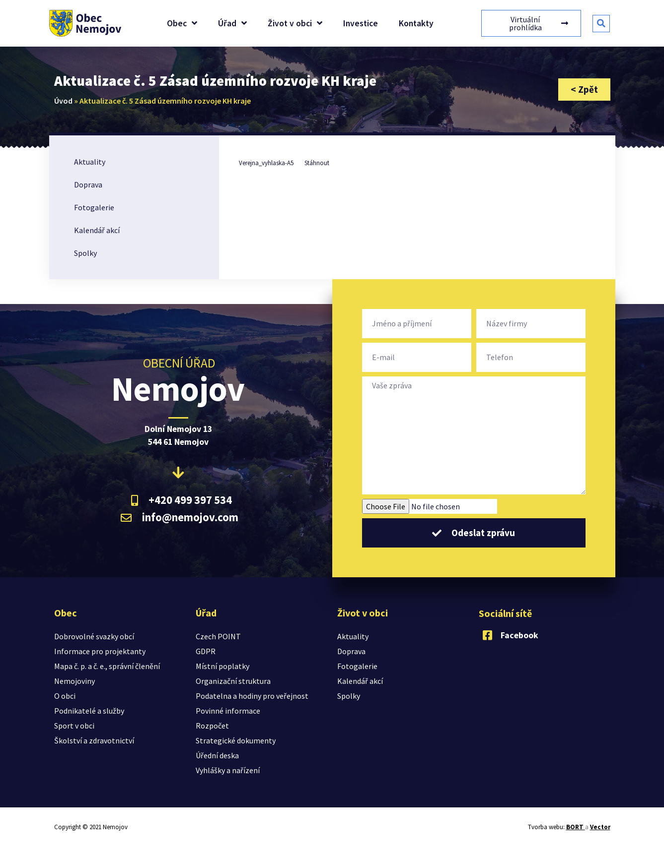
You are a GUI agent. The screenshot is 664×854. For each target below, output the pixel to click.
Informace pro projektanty (100, 651)
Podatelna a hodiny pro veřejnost (252, 696)
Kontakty (416, 23)
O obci (64, 696)
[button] (601, 23)
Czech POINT (218, 636)
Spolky (85, 253)
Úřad (232, 23)
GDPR (206, 651)
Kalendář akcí (97, 230)
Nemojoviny (74, 681)
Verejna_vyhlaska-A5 (266, 163)
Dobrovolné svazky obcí (94, 636)
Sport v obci (74, 726)
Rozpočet (212, 726)
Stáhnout (316, 163)
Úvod (63, 101)
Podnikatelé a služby (89, 711)
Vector (600, 827)
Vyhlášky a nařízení (228, 770)
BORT (575, 827)
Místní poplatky (222, 666)
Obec (182, 23)
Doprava (88, 184)
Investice (360, 23)
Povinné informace (228, 711)
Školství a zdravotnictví (94, 740)
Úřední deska (217, 755)
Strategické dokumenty (236, 740)
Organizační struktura (233, 681)
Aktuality (89, 162)
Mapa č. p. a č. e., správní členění (107, 666)
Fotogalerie (94, 207)
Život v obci (295, 23)
